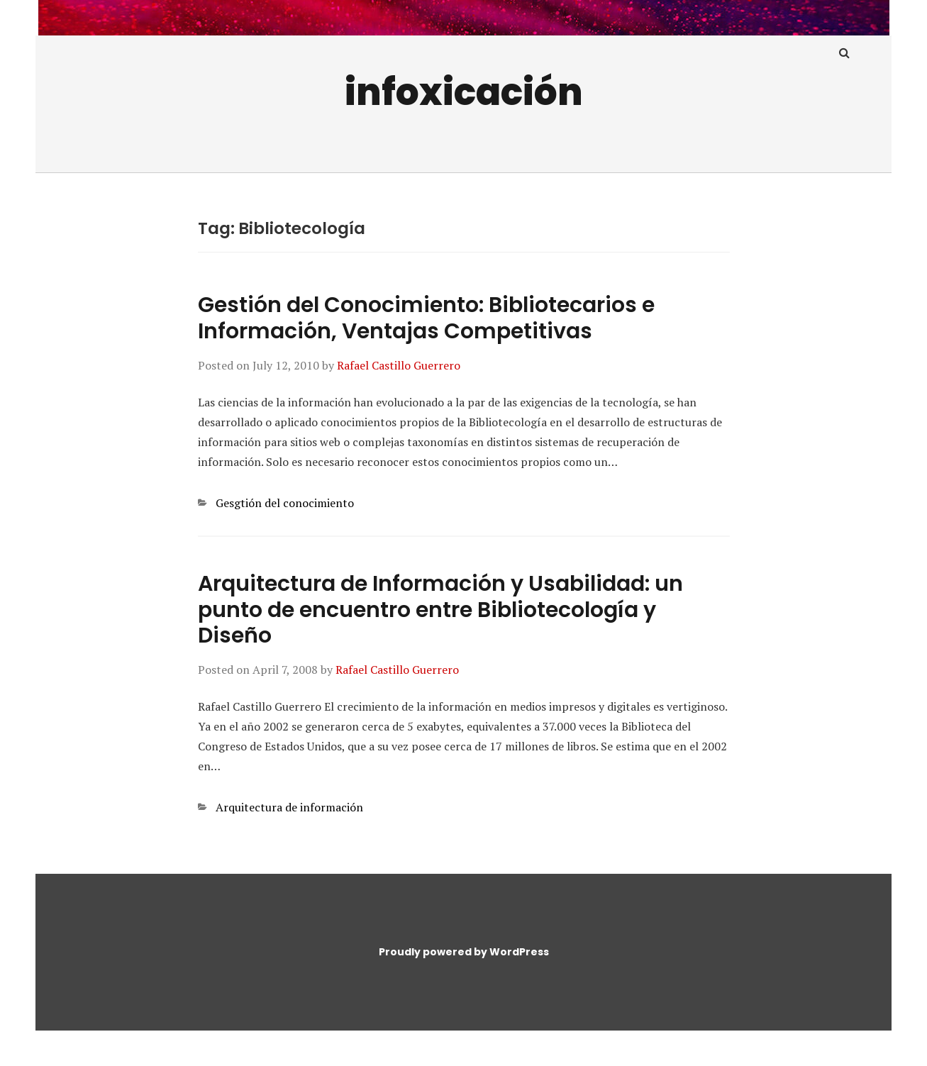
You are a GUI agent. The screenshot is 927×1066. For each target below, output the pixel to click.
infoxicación (464, 92)
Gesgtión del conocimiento (285, 503)
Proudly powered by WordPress (464, 952)
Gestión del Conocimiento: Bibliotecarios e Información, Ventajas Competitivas (426, 318)
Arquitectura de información (289, 807)
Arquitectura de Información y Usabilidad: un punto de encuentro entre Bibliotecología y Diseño (440, 610)
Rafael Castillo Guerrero (398, 365)
